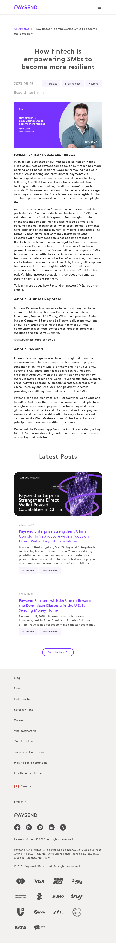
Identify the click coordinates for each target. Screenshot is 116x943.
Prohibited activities (28, 773)
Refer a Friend (24, 709)
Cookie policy (23, 741)
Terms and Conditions (29, 752)
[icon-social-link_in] (28, 827)
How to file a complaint (30, 762)
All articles (51, 83)
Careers (19, 720)
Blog (17, 678)
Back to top (58, 652)
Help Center (22, 699)
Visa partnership (25, 731)
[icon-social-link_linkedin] (51, 827)
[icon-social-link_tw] (63, 827)
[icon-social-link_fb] (17, 827)
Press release (73, 83)
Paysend (94, 83)
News (18, 688)
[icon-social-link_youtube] (40, 827)
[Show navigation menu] (100, 7)
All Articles (24, 29)
